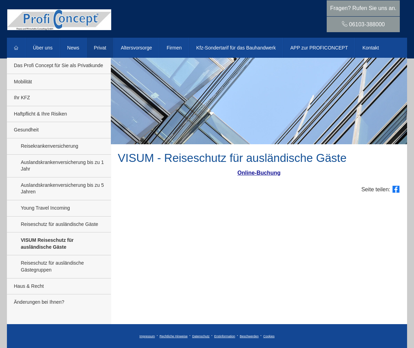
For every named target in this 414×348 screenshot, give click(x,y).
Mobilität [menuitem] (23, 81)
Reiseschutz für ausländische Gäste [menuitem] (59, 224)
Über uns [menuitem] (43, 48)
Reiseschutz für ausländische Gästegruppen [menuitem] (52, 266)
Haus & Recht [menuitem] (29, 286)
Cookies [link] (269, 336)
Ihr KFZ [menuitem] (22, 97)
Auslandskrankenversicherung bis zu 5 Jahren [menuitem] (62, 188)
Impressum (147, 336)
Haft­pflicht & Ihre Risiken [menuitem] (40, 114)
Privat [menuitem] (100, 48)
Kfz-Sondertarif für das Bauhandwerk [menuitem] (236, 48)
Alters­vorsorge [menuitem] (136, 48)
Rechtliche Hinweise (173, 336)
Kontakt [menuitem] (370, 48)
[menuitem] (16, 48)
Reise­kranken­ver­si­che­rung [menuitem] (49, 146)
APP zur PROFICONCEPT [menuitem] (319, 48)
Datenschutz (201, 336)
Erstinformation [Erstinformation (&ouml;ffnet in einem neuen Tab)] (224, 336)
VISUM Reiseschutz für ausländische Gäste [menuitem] (47, 243)
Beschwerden (249, 336)
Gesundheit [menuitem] (26, 129)
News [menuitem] (73, 48)
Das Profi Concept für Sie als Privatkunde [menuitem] (58, 65)
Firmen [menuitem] (174, 48)
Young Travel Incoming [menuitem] (45, 208)
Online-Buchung (258, 173)
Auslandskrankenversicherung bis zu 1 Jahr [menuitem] (62, 165)
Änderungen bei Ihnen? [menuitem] (39, 302)
